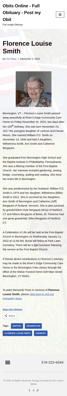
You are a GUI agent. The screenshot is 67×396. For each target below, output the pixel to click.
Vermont (41, 333)
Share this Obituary (13, 309)
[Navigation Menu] (60, 15)
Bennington (33, 326)
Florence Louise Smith (17, 333)
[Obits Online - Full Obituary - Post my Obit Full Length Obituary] (27, 14)
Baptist (17, 326)
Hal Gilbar (11, 58)
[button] (8, 362)
